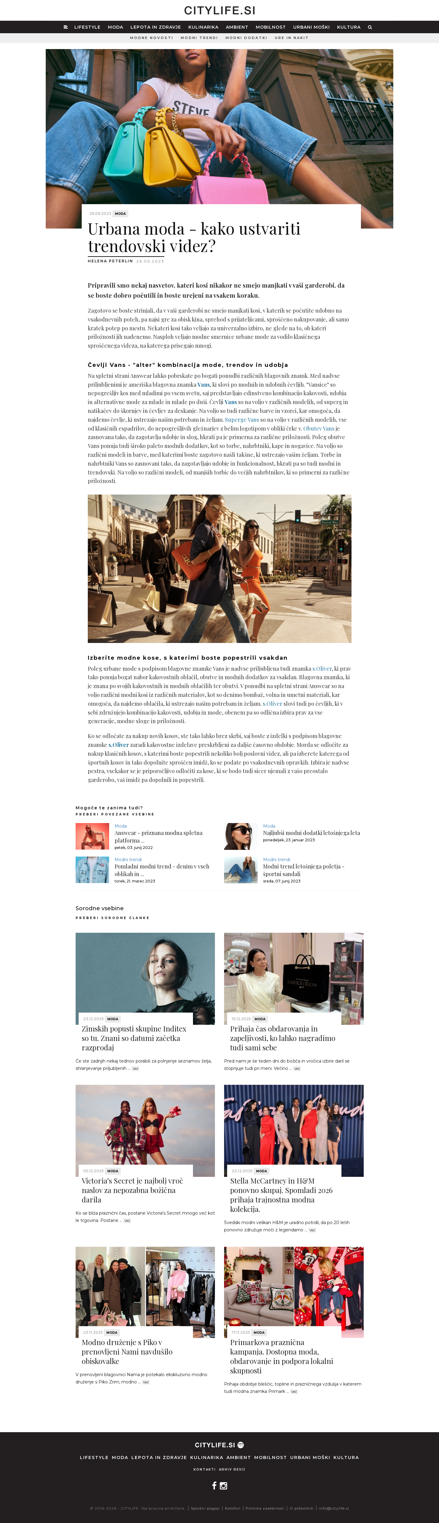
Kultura (349, 27)
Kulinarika (203, 27)
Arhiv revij (232, 1470)
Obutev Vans (318, 428)
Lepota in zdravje (155, 27)
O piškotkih (302, 1508)
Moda (115, 27)
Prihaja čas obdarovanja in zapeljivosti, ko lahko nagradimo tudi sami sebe (282, 1038)
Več (135, 1069)
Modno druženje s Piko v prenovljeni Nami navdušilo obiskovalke (127, 1351)
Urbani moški (311, 27)
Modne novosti (151, 38)
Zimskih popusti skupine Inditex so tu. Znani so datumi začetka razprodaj (134, 1038)
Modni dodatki (247, 38)
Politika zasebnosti (265, 1508)
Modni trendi (199, 38)
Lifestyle (87, 27)
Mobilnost (271, 27)
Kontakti (205, 1470)
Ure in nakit (292, 38)
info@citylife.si (334, 1508)
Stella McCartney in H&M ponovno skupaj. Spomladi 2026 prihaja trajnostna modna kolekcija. (281, 1195)
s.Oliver (322, 668)
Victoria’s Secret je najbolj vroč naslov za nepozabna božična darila (132, 1190)
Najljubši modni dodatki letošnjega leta (311, 832)
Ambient (237, 27)
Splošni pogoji (205, 1508)
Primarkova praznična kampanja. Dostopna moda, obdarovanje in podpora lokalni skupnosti (281, 1356)
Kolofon (233, 1508)
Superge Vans (242, 419)
